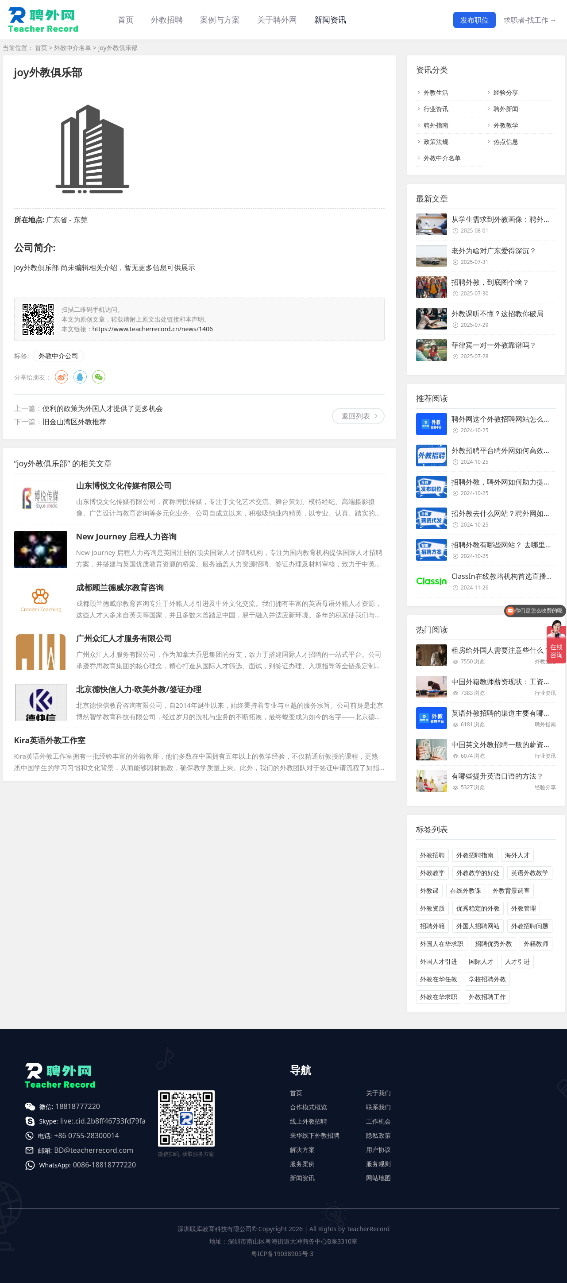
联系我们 (378, 1107)
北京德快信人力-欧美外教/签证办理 (138, 689)
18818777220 (77, 1106)
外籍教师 (536, 943)
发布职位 (474, 20)
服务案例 (302, 1163)
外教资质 (432, 908)
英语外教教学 (529, 872)
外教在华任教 (438, 979)
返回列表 (356, 416)
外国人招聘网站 (478, 926)
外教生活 (436, 92)
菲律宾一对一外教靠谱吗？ (493, 345)
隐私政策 (378, 1135)
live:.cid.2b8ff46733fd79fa (103, 1121)
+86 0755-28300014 (86, 1135)
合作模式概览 (308, 1107)
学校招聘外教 (487, 979)
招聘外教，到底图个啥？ (490, 282)
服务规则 (378, 1163)
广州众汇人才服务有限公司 (124, 638)
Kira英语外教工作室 (50, 740)
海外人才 (517, 855)
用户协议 (378, 1149)
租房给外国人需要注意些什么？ (501, 650)
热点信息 (506, 141)
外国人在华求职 (441, 943)
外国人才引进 (438, 961)
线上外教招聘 (308, 1121)
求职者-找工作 (530, 20)
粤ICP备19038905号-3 (282, 1253)
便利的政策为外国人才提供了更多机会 (102, 408)
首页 (126, 19)
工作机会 (378, 1121)
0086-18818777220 (104, 1165)
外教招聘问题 (529, 926)
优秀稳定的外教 (478, 908)
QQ (80, 377)
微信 (98, 377)
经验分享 (506, 92)
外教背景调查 (511, 890)
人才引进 (517, 961)
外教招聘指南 (475, 855)
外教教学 (506, 125)
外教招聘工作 (487, 996)
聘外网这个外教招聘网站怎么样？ (504, 419)
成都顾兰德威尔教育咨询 (120, 587)
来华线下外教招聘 (314, 1135)
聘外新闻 (506, 109)
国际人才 (481, 961)
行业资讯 (436, 109)
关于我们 (378, 1093)
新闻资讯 (330, 19)
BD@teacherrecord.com (93, 1150)
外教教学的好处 (478, 872)
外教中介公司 (58, 355)
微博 (61, 377)
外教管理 (523, 908)
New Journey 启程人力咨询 (126, 536)
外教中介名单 (72, 47)
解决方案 (302, 1149)
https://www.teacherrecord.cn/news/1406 (153, 329)
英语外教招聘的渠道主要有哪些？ (504, 713)
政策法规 (436, 141)
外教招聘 (432, 855)
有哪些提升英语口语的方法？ (497, 776)
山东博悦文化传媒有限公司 (124, 485)
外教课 (429, 890)
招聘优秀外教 (493, 943)
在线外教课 (465, 890)
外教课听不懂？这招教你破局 (497, 313)
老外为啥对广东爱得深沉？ (493, 251)
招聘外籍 (432, 926)
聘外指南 (436, 125)
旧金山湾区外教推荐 (74, 421)
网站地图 (378, 1178)
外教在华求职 (438, 996)
